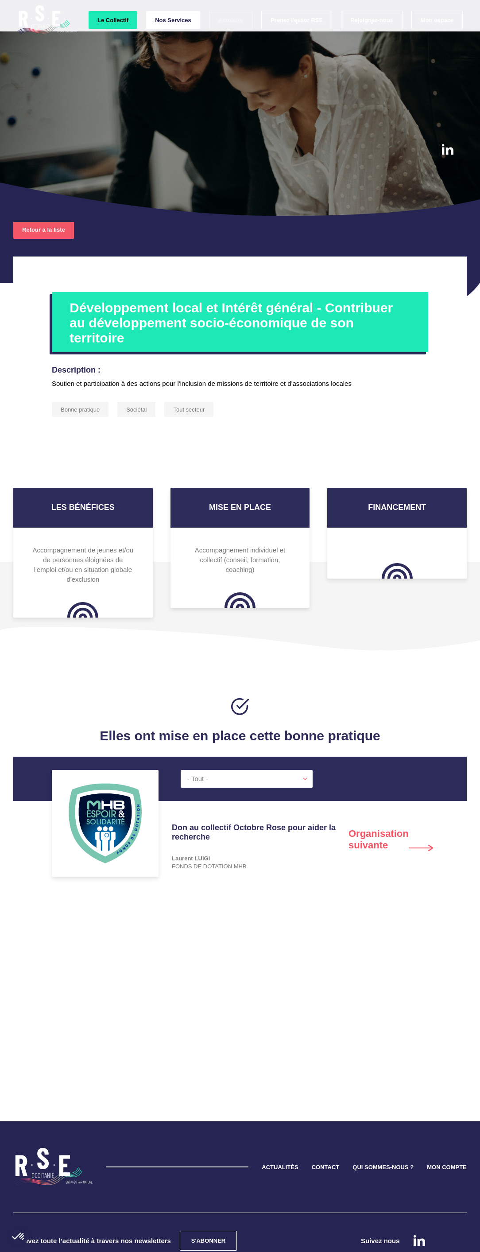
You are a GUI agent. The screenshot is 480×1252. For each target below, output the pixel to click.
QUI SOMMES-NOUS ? (383, 1127)
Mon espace (436, 36)
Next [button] (390, 799)
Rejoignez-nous (371, 36)
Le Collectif (112, 36)
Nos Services (173, 36)
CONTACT (326, 1127)
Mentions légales (260, 1240)
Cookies (217, 1240)
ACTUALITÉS (280, 1127)
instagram (447, 175)
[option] (240, 814)
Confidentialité (177, 1240)
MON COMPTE (447, 1127)
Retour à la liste (43, 189)
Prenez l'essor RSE (296, 36)
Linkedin (447, 149)
